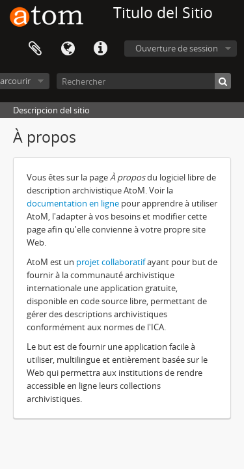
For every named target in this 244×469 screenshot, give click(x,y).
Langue (67, 49)
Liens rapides (100, 49)
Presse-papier (35, 49)
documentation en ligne (74, 203)
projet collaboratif (110, 262)
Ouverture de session (176, 48)
